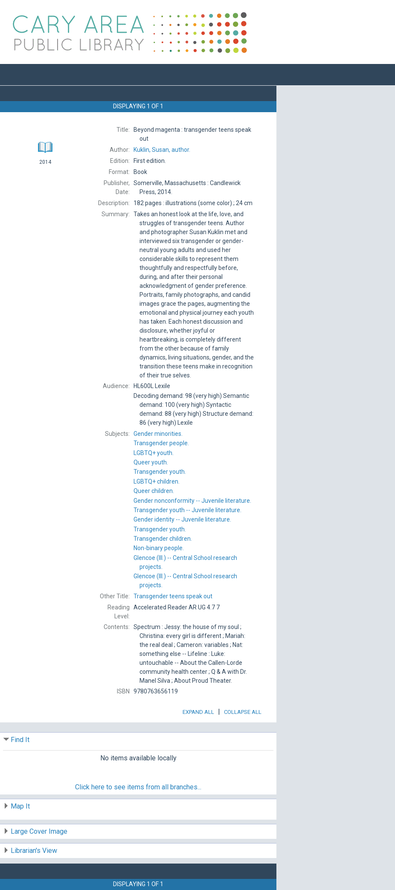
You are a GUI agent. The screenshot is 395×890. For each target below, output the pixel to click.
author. (162, 149)
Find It (20, 740)
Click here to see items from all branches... (138, 787)
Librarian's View (34, 851)
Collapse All (242, 712)
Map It (20, 806)
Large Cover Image (39, 831)
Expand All (198, 712)
